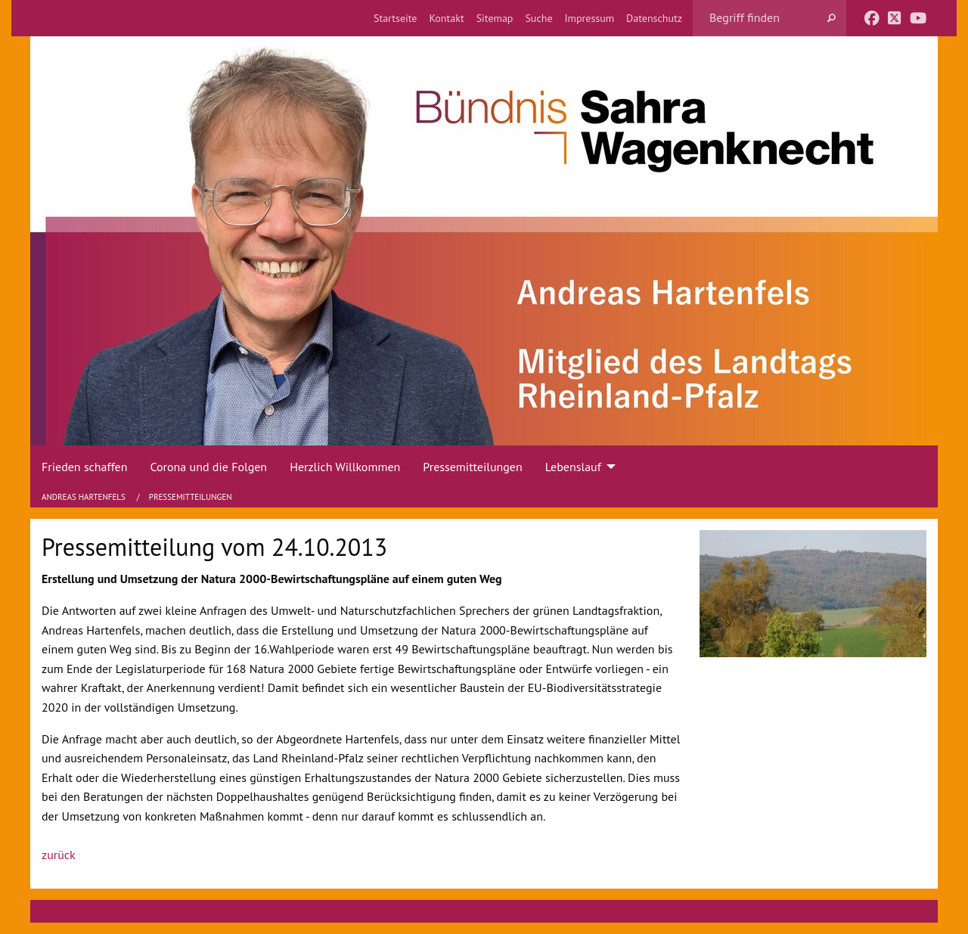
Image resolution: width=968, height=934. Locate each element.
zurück (59, 854)
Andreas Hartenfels (85, 497)
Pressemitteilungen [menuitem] (472, 466)
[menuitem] (395, 18)
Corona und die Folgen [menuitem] (208, 466)
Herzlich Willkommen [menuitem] (345, 466)
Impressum (590, 18)
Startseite (395, 18)
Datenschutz (654, 18)
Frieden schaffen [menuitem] (84, 466)
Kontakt (446, 18)
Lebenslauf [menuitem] (573, 466)
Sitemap (494, 18)
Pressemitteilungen (190, 497)
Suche (538, 18)
